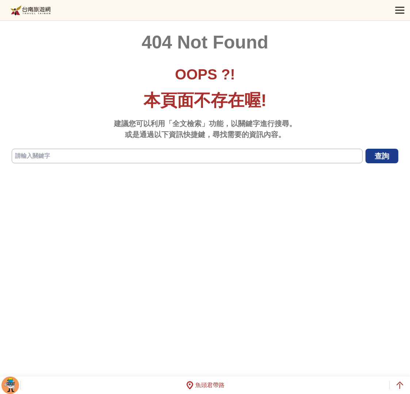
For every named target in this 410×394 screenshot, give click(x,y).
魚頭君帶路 (205, 385)
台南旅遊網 (30, 10)
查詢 (382, 156)
